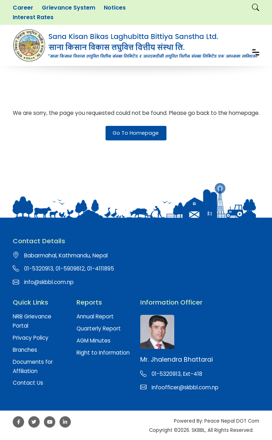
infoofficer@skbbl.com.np (185, 387)
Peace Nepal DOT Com (231, 421)
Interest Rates (33, 17)
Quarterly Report (98, 328)
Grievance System (68, 8)
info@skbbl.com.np (49, 282)
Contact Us (28, 382)
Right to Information (103, 352)
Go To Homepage (136, 133)
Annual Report (95, 316)
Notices (115, 8)
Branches (25, 349)
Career (23, 8)
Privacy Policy (31, 337)
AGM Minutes (93, 340)
